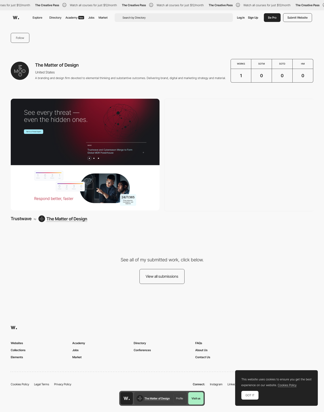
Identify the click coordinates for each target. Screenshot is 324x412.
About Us (201, 350)
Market (103, 17)
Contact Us (202, 357)
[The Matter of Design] (62, 218)
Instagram (216, 384)
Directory (55, 17)
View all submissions (162, 276)
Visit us (196, 398)
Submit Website (297, 17)
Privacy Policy (62, 384)
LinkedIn (233, 384)
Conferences (142, 350)
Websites (17, 343)
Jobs (91, 17)
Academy (75, 17)
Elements (17, 357)
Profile (179, 398)
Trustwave (21, 218)
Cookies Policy (20, 384)
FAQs (198, 343)
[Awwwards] (16, 17)
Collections (18, 350)
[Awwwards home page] (126, 398)
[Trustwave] (85, 154)
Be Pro (272, 17)
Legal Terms (41, 384)
